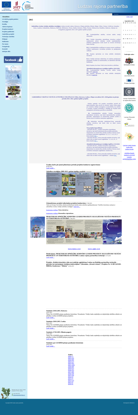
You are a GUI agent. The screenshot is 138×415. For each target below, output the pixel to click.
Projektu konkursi (7, 29)
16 (123, 38)
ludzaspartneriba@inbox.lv (19, 395)
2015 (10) (71, 375)
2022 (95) (71, 363)
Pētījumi (4, 39)
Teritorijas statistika (8, 36)
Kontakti (5, 49)
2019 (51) (71, 368)
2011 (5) (70, 382)
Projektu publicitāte (8, 31)
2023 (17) (71, 361)
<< (123, 21)
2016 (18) (71, 374)
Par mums (5, 44)
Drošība (4, 24)
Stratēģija (5, 21)
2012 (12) (71, 380)
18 (127, 38)
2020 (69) (71, 367)
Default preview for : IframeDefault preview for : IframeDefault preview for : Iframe (57, 62)
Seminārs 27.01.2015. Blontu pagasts (58, 332)
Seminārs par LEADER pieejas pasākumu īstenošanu (64, 343)
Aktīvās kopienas (7, 26)
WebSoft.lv (132, 402)
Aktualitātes (5, 16)
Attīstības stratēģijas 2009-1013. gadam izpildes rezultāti (65, 171)
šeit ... (96, 136)
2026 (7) (70, 356)
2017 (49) (71, 372)
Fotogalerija (5, 46)
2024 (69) (71, 360)
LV (132, 17)
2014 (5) (70, 377)
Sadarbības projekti (8, 34)
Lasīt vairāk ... (50, 168)
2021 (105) (71, 365)
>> (135, 21)
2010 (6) (70, 384)
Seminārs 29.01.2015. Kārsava (56, 311)
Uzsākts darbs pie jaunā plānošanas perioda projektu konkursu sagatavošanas (73, 165)
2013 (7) (70, 379)
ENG (128, 17)
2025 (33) (71, 358)
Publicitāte (5, 41)
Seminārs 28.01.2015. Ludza (56, 321)
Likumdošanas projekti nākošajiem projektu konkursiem (66, 203)
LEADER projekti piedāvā (10, 19)
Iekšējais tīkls (6, 51)
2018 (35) (71, 370)
